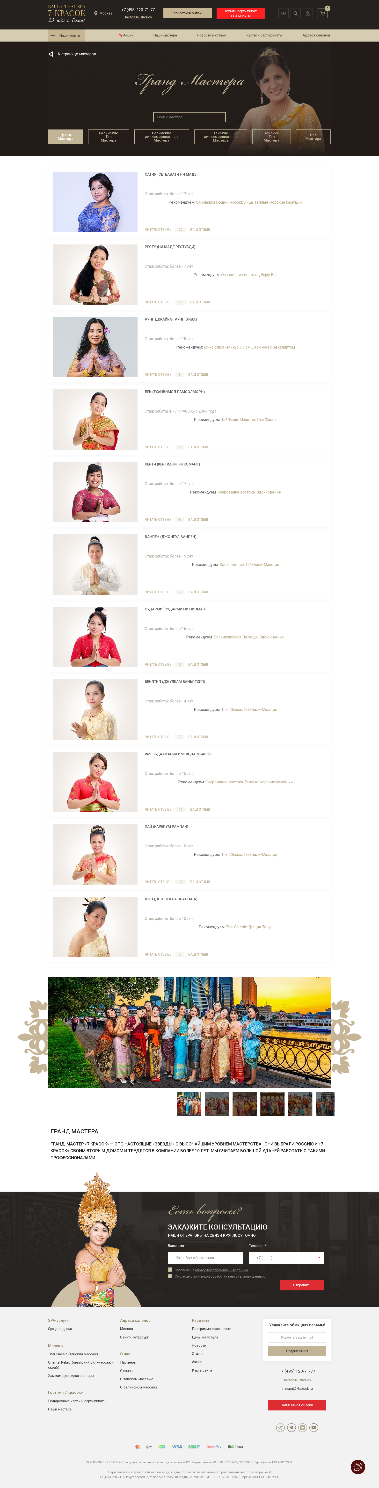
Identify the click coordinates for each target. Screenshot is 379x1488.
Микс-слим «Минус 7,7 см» (228, 347)
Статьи (198, 1354)
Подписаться (297, 1351)
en (283, 13)
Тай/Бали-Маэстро (238, 419)
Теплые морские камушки (279, 202)
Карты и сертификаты (264, 35)
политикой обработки (210, 1276)
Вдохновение (268, 492)
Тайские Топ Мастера (271, 136)
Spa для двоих (60, 1329)
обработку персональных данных (221, 1270)
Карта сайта (202, 1370)
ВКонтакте (291, 1427)
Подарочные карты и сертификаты (77, 1401)
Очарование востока (240, 274)
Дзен (302, 1427)
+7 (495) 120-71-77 (138, 9)
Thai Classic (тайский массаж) (73, 1354)
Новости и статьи (211, 35)
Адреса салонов (316, 35)
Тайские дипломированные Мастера (221, 136)
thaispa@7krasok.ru (297, 1388)
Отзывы (126, 1371)
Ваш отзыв (200, 230)
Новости (199, 1345)
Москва (126, 1329)
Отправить (302, 1285)
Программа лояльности (211, 1329)
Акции (128, 35)
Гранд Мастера (65, 137)
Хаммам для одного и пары (71, 1376)
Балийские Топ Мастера (108, 136)
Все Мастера (313, 137)
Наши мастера (165, 35)
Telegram (280, 1427)
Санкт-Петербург (134, 1337)
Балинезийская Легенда (236, 637)
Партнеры (128, 1362)
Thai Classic (267, 419)
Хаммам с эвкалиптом (274, 347)
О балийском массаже (139, 1387)
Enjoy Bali (269, 274)
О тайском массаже (136, 1379)
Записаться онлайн (187, 13)
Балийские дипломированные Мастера (162, 136)
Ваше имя (176, 1246)
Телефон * (257, 1246)
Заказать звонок (138, 17)
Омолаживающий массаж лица (224, 202)
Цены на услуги (205, 1337)
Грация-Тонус (260, 927)
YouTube (313, 1427)
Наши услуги (69, 35)
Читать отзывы (165, 230)
